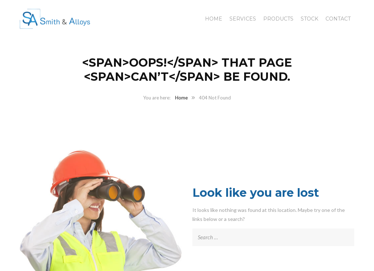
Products (278, 18)
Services (242, 18)
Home (213, 18)
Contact (338, 18)
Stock (309, 18)
